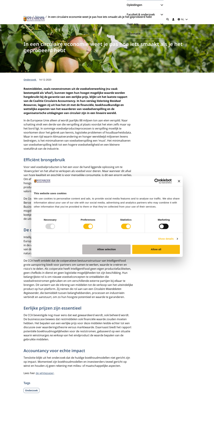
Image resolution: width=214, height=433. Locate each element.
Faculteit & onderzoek (141, 14)
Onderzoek (30, 79)
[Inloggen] (173, 19)
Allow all (156, 249)
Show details (166, 238)
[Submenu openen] (160, 5)
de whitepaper (45, 373)
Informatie (133, 33)
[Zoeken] (167, 19)
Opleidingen (134, 5)
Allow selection (106, 249)
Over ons (132, 24)
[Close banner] (179, 181)
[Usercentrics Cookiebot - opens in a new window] (157, 181)
